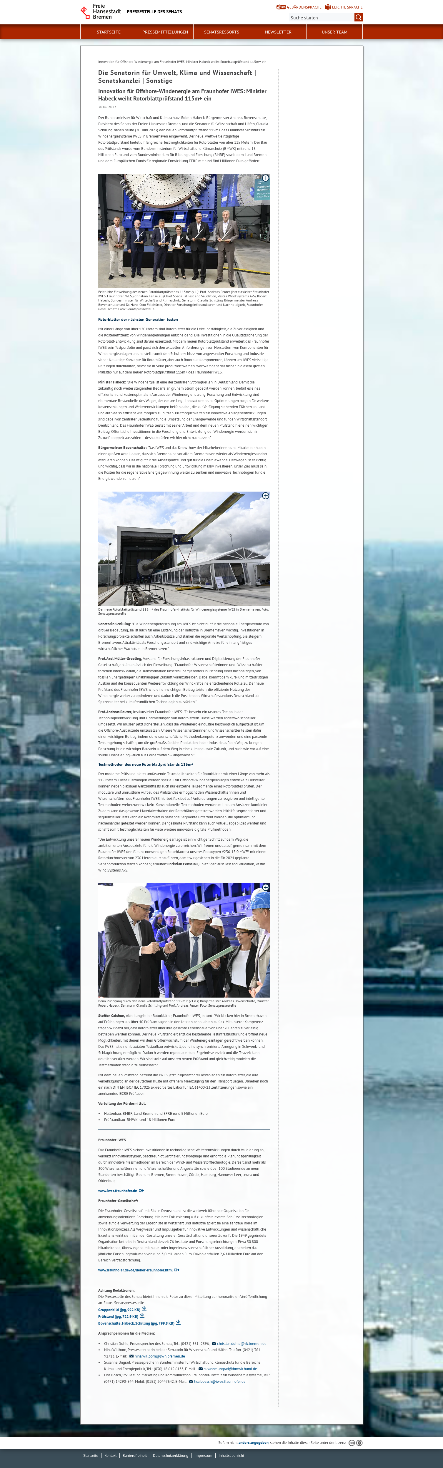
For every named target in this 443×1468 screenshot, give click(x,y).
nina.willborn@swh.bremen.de (156, 1356)
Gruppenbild (119, 1309)
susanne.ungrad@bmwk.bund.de (227, 1368)
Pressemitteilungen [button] (165, 32)
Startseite (109, 32)
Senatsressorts (221, 32)
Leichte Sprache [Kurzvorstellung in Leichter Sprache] (347, 7)
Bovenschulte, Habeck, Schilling (136, 1323)
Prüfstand (118, 1316)
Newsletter (278, 32)
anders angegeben (254, 1442)
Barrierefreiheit (135, 1455)
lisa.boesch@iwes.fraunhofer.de (216, 1381)
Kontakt (110, 1455)
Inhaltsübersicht (231, 1455)
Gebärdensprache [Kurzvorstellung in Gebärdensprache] (304, 7)
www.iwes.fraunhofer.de (117, 1190)
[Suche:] (326, 17)
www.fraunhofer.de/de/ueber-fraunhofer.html (135, 1270)
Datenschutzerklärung (170, 1455)
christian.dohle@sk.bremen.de (238, 1343)
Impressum (203, 1455)
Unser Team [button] (334, 32)
